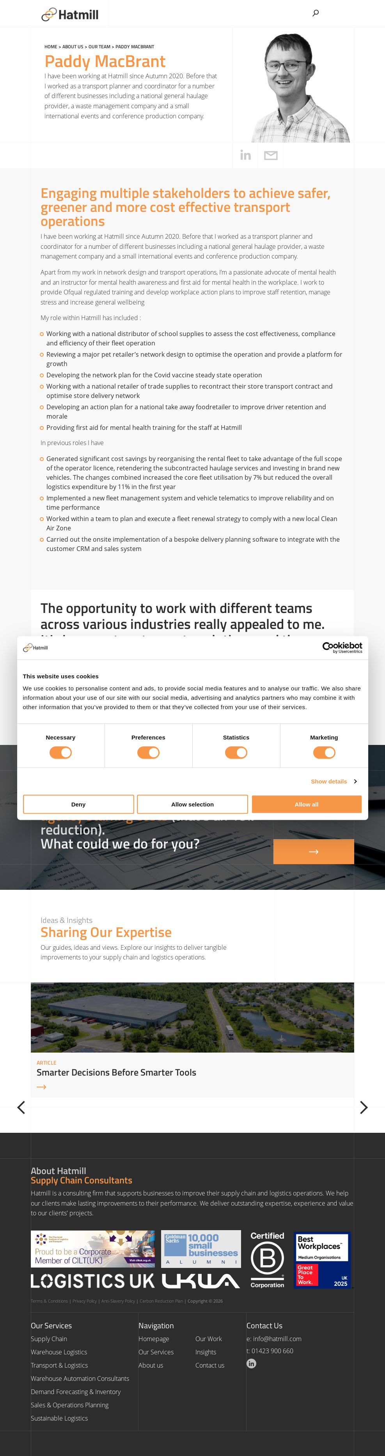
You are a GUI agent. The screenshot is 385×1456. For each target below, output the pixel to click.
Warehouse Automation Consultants (80, 1378)
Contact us (209, 1365)
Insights (205, 1352)
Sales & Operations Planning (69, 1405)
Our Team (99, 46)
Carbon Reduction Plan (161, 1301)
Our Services (156, 1352)
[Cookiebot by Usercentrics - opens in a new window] (328, 647)
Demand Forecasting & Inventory (76, 1391)
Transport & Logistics (59, 1365)
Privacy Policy (85, 1301)
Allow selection (192, 804)
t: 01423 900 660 (270, 1351)
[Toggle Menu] (344, 10)
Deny (78, 804)
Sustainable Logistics (59, 1418)
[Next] (361, 1107)
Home (50, 46)
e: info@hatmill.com (274, 1339)
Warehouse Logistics (59, 1352)
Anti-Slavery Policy (118, 1301)
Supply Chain (49, 1339)
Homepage (153, 1339)
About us (72, 46)
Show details (329, 781)
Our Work (208, 1339)
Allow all (307, 804)
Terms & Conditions (49, 1301)
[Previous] (23, 1107)
